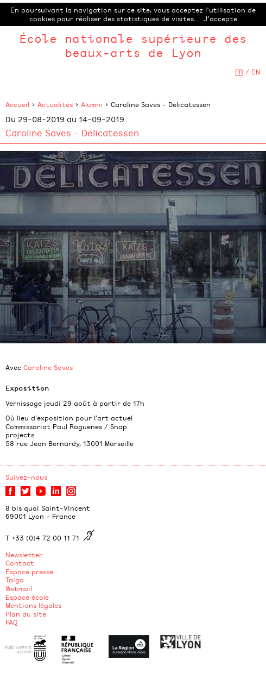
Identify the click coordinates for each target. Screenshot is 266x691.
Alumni (92, 104)
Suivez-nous (26, 477)
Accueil (17, 104)
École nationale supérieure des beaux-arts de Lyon (133, 45)
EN (256, 72)
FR (239, 72)
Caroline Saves (48, 367)
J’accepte (220, 18)
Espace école (27, 597)
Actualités (55, 104)
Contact (19, 563)
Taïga (14, 580)
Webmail (18, 588)
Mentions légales (33, 605)
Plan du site (25, 614)
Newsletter (23, 555)
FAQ (11, 622)
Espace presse (29, 571)
